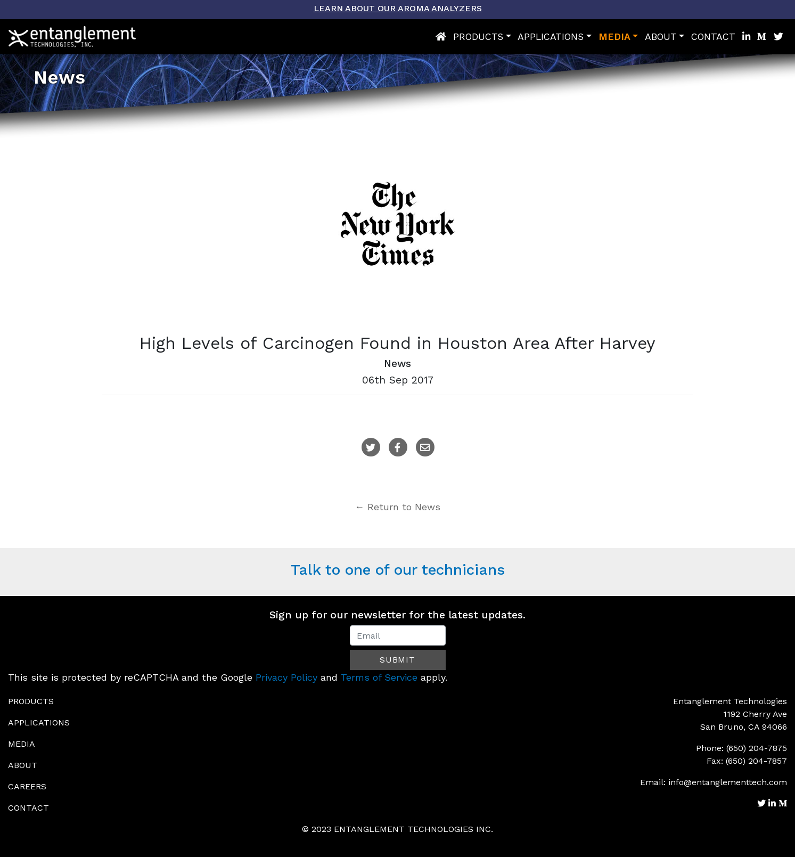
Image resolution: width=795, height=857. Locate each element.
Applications (551, 36)
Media (614, 36)
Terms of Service (379, 677)
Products (478, 36)
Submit (397, 660)
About (661, 36)
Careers (27, 786)
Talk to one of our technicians (398, 569)
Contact (713, 36)
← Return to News (397, 506)
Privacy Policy (286, 677)
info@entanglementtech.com (727, 782)
